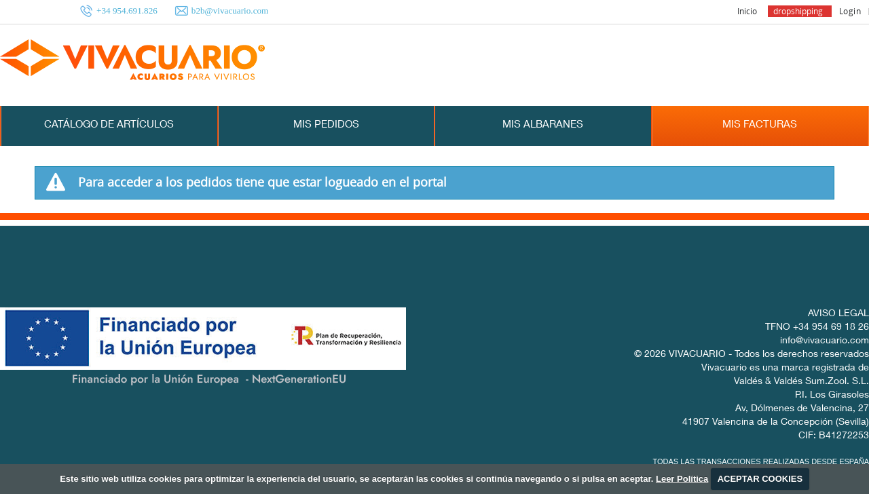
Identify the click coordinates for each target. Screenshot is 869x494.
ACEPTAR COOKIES (760, 479)
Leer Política (682, 479)
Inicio (747, 11)
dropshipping (798, 11)
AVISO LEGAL (838, 314)
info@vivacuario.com (824, 341)
